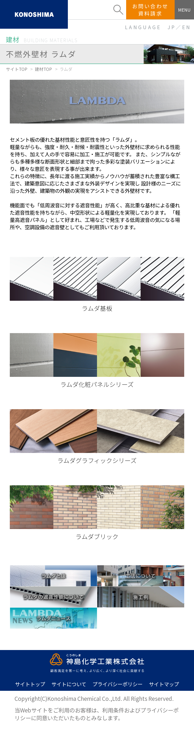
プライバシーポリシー (117, 684)
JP (172, 27)
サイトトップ (30, 684)
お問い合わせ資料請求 (150, 9)
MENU (184, 10)
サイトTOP (16, 69)
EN (186, 27)
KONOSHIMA (13, 3)
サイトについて (68, 684)
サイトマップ (164, 684)
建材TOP (43, 69)
